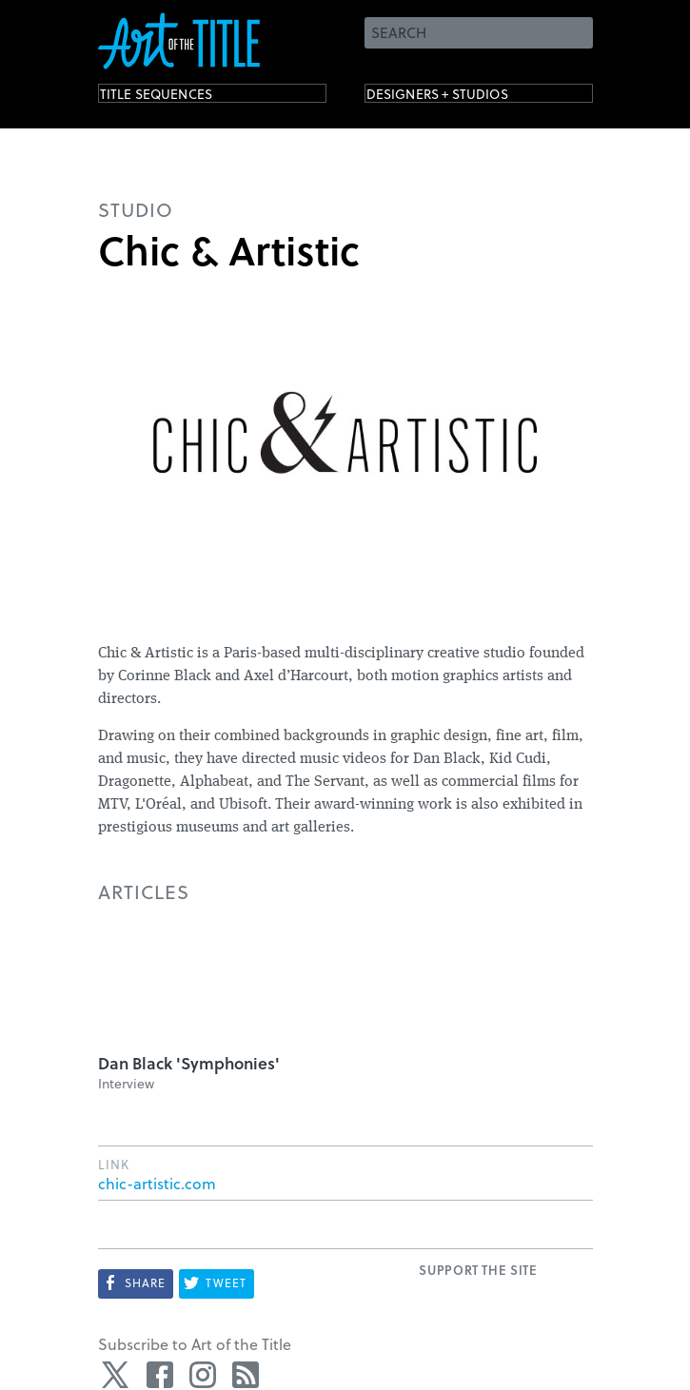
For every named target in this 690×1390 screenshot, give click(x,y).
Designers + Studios (465, 97)
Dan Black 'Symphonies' (189, 1063)
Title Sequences (178, 97)
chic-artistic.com (157, 1183)
